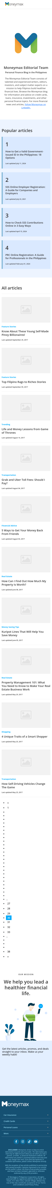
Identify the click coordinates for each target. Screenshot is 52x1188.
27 (8, 903)
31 (8, 922)
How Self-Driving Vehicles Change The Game (23, 785)
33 (8, 932)
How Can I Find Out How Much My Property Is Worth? (24, 582)
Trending (6, 424)
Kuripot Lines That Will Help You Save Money (23, 633)
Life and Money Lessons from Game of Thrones (25, 430)
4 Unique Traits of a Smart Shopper (24, 736)
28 (8, 908)
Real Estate (7, 576)
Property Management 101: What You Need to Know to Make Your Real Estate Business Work (26, 686)
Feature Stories (9, 326)
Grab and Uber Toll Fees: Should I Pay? (23, 481)
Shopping (6, 732)
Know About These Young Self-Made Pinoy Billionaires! (25, 333)
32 (8, 927)
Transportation (9, 475)
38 (8, 951)
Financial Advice (9, 525)
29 (8, 913)
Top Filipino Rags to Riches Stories (24, 382)
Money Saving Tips (10, 627)
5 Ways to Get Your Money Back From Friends (22, 532)
